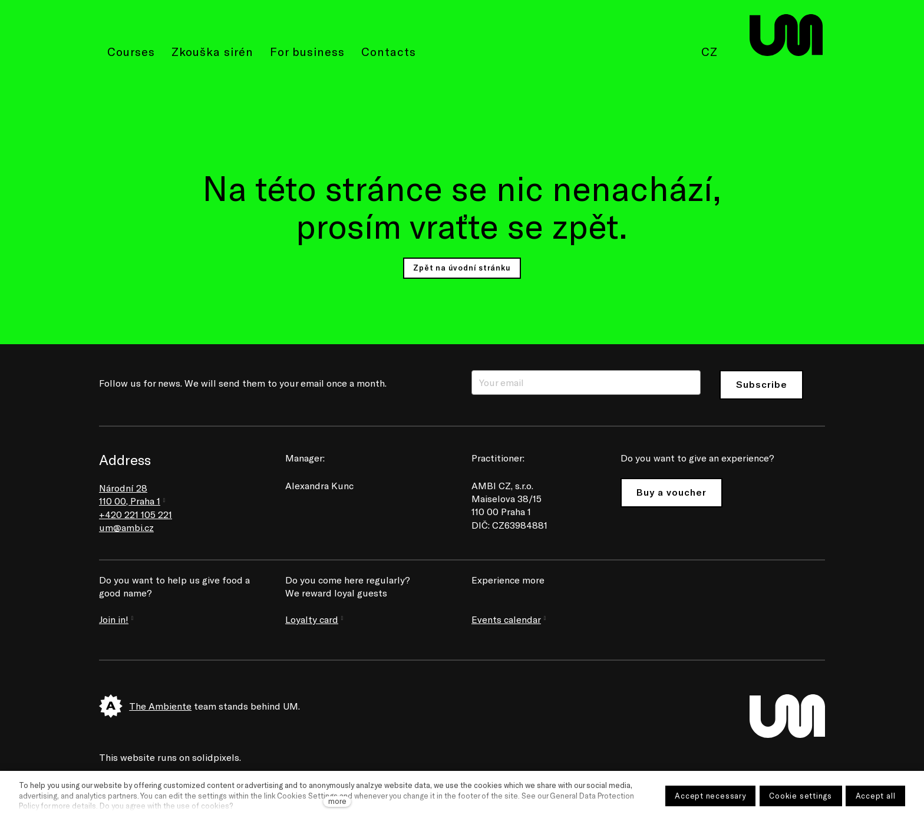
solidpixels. (216, 757)
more (337, 801)
